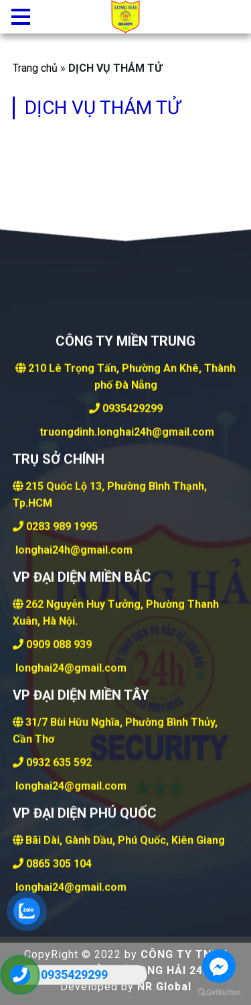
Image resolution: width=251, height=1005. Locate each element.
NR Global (164, 986)
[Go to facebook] (219, 966)
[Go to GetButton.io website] (218, 992)
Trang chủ (35, 68)
